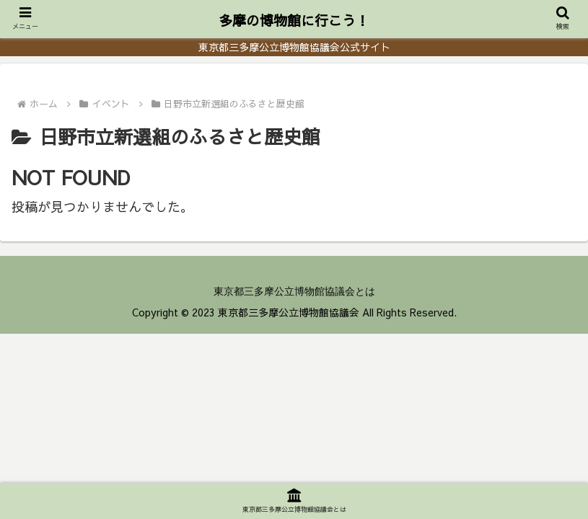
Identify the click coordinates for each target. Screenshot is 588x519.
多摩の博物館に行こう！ (294, 20)
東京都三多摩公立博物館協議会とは (294, 291)
